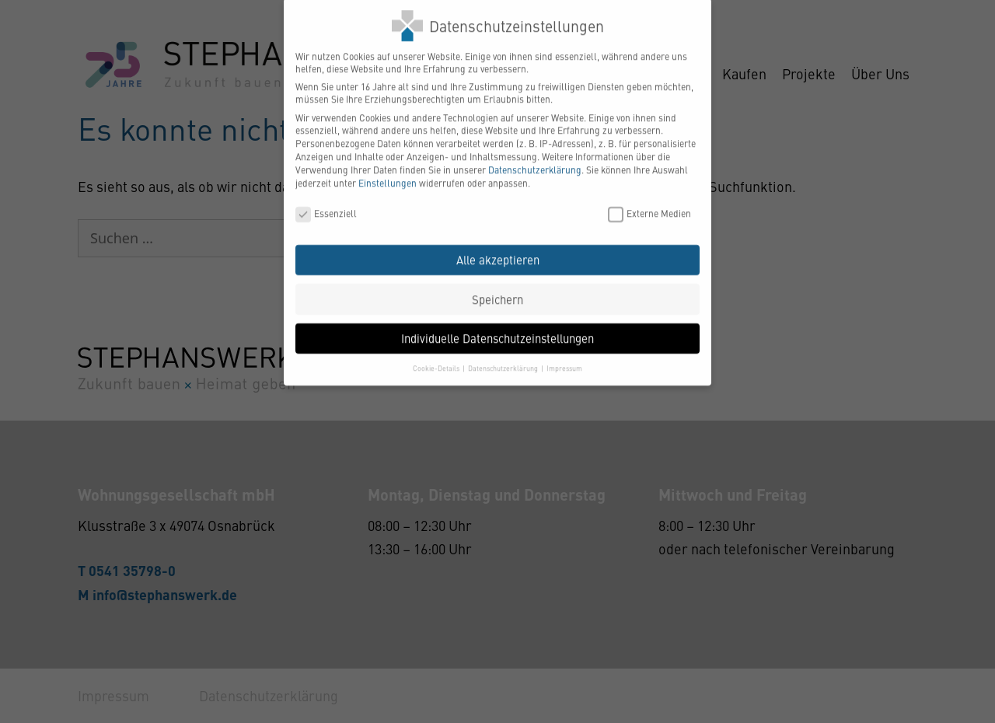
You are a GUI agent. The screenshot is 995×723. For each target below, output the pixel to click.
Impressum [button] (564, 357)
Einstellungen (387, 172)
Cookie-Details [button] (437, 357)
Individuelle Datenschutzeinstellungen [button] (497, 328)
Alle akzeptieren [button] (497, 250)
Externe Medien (649, 203)
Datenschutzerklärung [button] (503, 357)
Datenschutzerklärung (534, 159)
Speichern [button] (497, 289)
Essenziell (326, 203)
